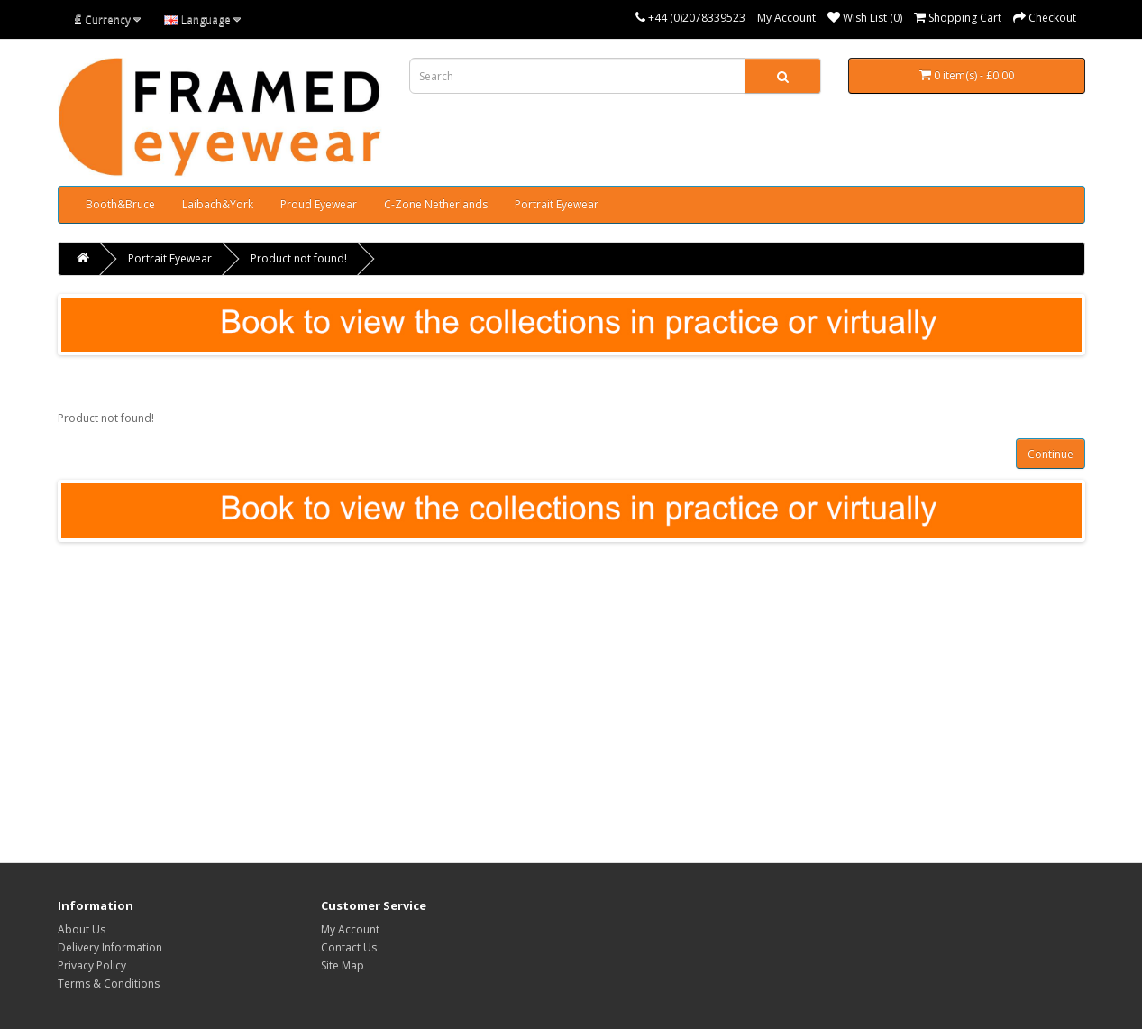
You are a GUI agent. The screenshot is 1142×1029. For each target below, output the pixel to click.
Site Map (342, 965)
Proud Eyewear (318, 204)
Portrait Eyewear (556, 204)
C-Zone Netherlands (436, 204)
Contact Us (349, 947)
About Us (81, 929)
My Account (786, 17)
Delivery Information (110, 947)
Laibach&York (217, 204)
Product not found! (299, 258)
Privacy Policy (92, 965)
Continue (1050, 454)
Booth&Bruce (120, 204)
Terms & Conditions (109, 983)
